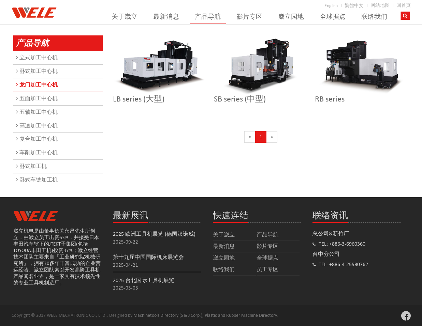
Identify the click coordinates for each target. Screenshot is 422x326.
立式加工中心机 (37, 57)
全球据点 (333, 16)
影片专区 (249, 16)
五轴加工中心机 (37, 112)
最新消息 (166, 16)
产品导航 (208, 16)
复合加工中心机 (37, 139)
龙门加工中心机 (37, 85)
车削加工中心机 (37, 152)
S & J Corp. (191, 315)
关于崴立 (124, 16)
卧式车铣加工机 (37, 180)
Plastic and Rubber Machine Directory (241, 315)
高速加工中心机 (37, 125)
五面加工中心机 (37, 98)
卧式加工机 (31, 166)
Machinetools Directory (155, 315)
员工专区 (267, 269)
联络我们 (374, 16)
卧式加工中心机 (37, 71)
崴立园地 (291, 16)
